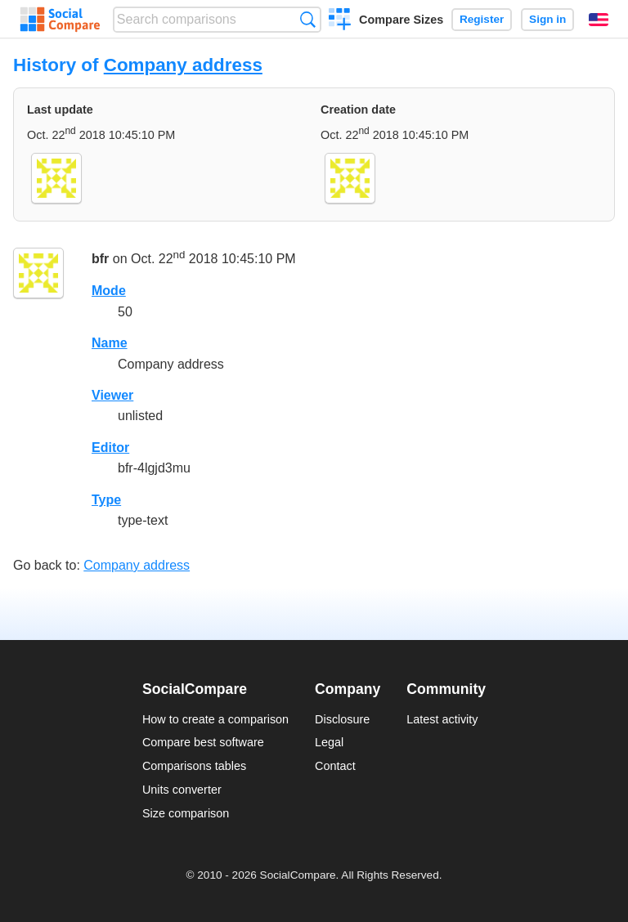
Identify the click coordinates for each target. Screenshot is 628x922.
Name (110, 343)
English (598, 19)
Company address (183, 65)
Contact (335, 765)
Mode (109, 291)
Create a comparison (340, 21)
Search (308, 19)
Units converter (182, 789)
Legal (329, 742)
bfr (100, 259)
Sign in (547, 19)
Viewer (112, 395)
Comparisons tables (194, 765)
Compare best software (203, 742)
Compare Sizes (401, 19)
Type (106, 500)
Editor (110, 447)
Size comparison (185, 813)
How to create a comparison (215, 719)
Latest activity (442, 719)
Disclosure (342, 719)
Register (482, 19)
